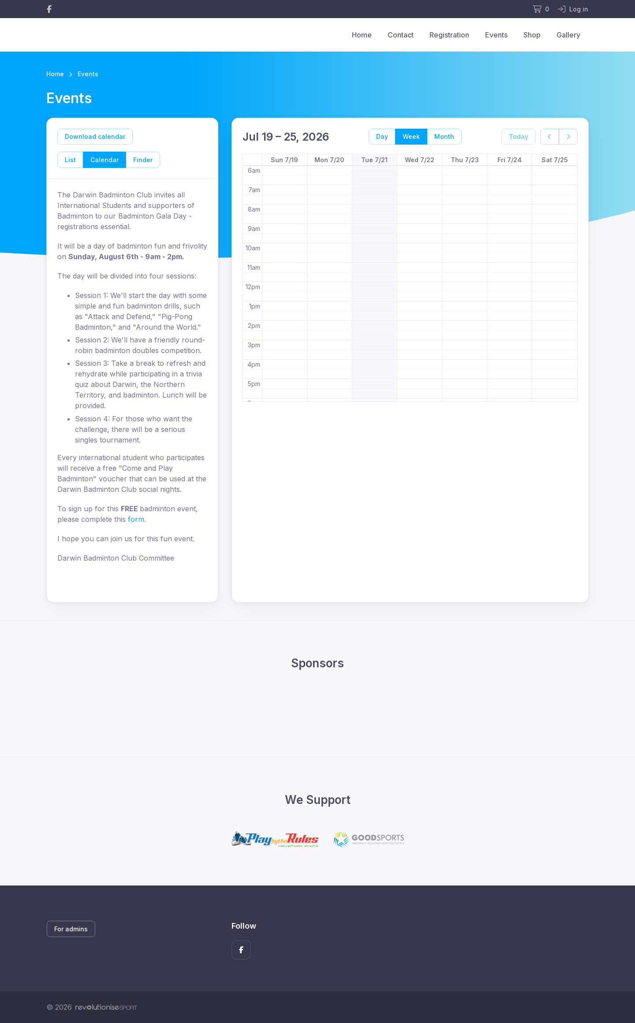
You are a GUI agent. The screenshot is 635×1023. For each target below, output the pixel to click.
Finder (143, 160)
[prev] (549, 137)
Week (411, 136)
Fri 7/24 (509, 160)
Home (362, 34)
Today (518, 136)
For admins (71, 929)
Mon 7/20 (329, 160)
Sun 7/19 (284, 160)
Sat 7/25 (555, 160)
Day (382, 136)
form (136, 519)
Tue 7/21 (374, 160)
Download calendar (95, 136)
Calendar (104, 160)
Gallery (568, 34)
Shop (532, 34)
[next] (568, 137)
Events (496, 34)
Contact (401, 34)
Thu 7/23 (465, 160)
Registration (449, 34)
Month (444, 136)
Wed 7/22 (419, 160)
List (70, 160)
